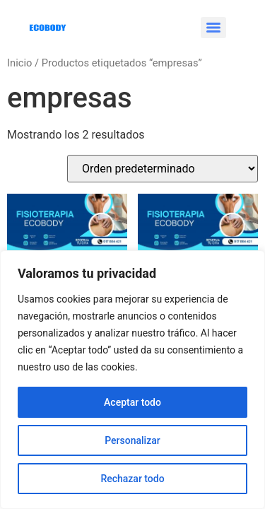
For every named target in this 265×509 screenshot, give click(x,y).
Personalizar (132, 440)
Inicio (19, 63)
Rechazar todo (132, 478)
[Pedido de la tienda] (162, 168)
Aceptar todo (132, 402)
